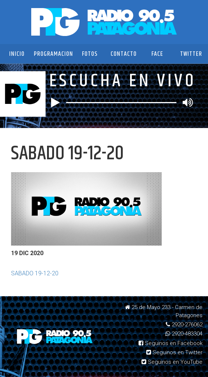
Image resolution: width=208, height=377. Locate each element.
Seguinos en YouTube (171, 362)
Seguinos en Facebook (170, 343)
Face (157, 54)
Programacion (53, 54)
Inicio (17, 54)
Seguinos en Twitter (174, 352)
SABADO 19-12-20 (34, 273)
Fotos (90, 54)
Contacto (124, 54)
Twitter (191, 54)
